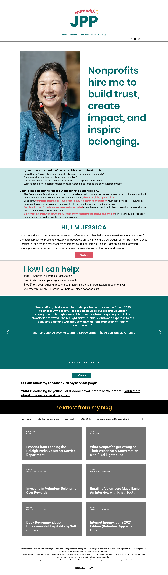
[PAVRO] (91, 362)
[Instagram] (131, 39)
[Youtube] (135, 39)
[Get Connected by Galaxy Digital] (74, 362)
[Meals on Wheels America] (69, 362)
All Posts (26, 419)
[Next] (160, 332)
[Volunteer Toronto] (86, 362)
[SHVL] (98, 362)
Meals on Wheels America (118, 332)
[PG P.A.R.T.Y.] (84, 362)
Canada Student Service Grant (112, 419)
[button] (73, 35)
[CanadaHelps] (77, 362)
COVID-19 (85, 419)
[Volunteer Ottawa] (93, 362)
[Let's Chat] (81, 375)
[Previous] (8, 332)
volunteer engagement (48, 419)
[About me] (84, 255)
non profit (70, 419)
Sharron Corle (41, 332)
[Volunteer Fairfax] (79, 362)
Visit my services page (79, 383)
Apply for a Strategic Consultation (52, 275)
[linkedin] (139, 39)
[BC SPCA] (72, 362)
